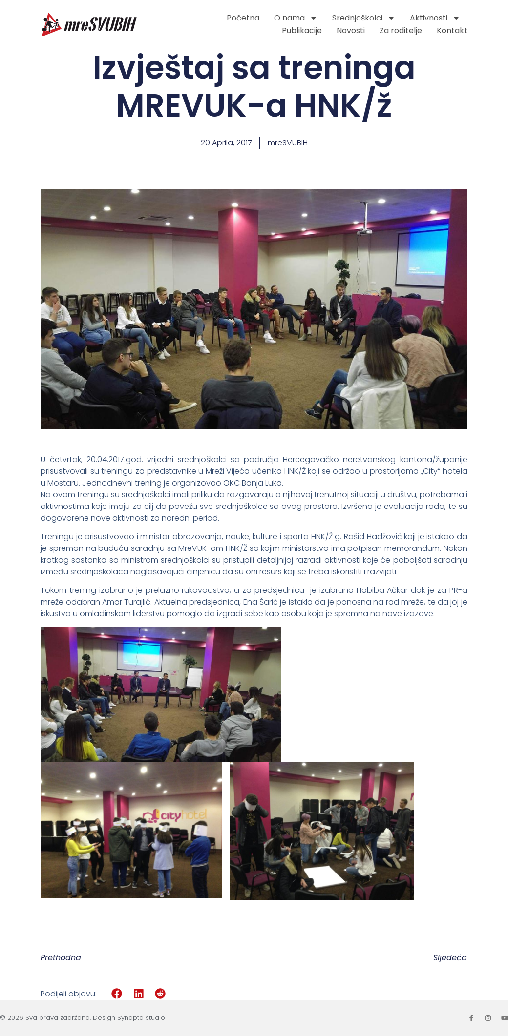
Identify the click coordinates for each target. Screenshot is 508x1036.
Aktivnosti (435, 18)
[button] (117, 993)
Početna (243, 17)
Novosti (351, 30)
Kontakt (452, 30)
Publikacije (302, 30)
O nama (296, 18)
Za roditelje (401, 30)
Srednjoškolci (363, 18)
